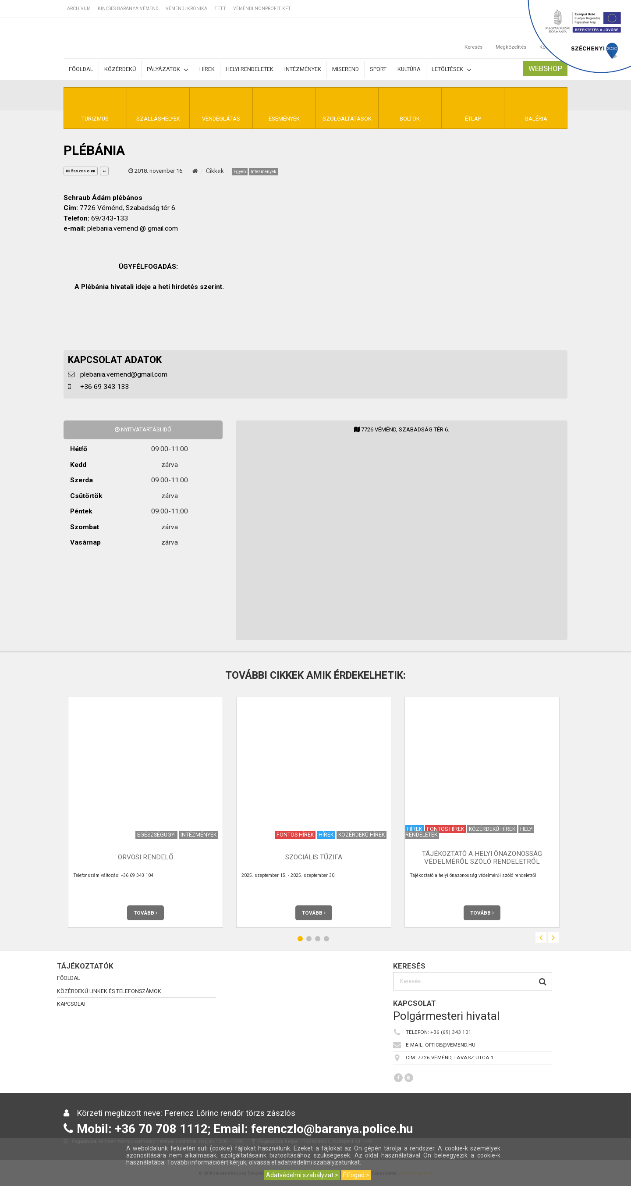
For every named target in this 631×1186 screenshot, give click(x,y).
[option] (145, 812)
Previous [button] (540, 937)
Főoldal (81, 69)
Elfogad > (356, 1175)
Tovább (145, 913)
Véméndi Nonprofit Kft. (262, 8)
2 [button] (309, 939)
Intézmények (302, 69)
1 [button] (300, 939)
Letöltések (451, 69)
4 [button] (326, 939)
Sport (378, 69)
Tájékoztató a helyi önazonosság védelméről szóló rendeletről (482, 857)
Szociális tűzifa (313, 858)
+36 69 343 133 (104, 387)
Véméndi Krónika (186, 8)
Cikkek (215, 171)
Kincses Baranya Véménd (128, 8)
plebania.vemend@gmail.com (123, 374)
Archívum (79, 8)
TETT (220, 8)
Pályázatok (167, 69)
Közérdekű (120, 69)
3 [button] (317, 939)
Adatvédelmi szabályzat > (302, 1175)
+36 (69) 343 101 (450, 1032)
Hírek (207, 69)
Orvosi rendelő (146, 858)
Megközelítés (511, 38)
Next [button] (553, 937)
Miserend (345, 69)
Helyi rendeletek (249, 69)
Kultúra (409, 69)
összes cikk (80, 171)
